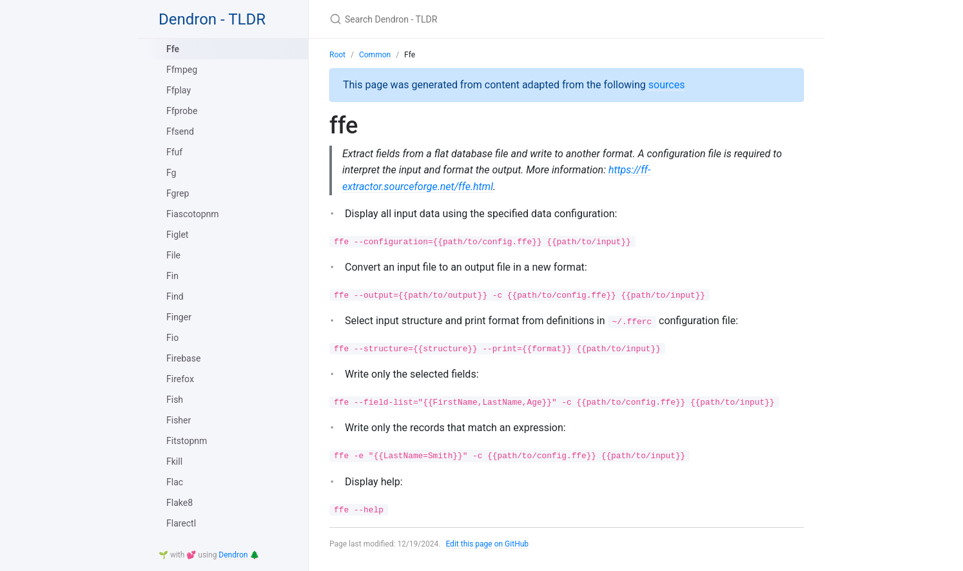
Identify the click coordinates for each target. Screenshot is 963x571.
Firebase (183, 358)
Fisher (178, 420)
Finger (178, 317)
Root (337, 54)
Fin (172, 276)
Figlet (177, 234)
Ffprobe (181, 111)
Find (175, 296)
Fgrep (177, 193)
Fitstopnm (186, 441)
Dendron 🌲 (239, 554)
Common (375, 54)
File (173, 255)
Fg (171, 173)
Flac (174, 482)
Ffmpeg (181, 69)
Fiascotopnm (192, 214)
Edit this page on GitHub (487, 543)
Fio (172, 338)
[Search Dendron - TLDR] (481, 19)
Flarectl (181, 523)
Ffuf (174, 152)
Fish (174, 399)
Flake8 (179, 503)
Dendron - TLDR (212, 19)
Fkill (174, 461)
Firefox (180, 379)
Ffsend (180, 131)
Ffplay (178, 90)
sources (666, 85)
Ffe (172, 49)
